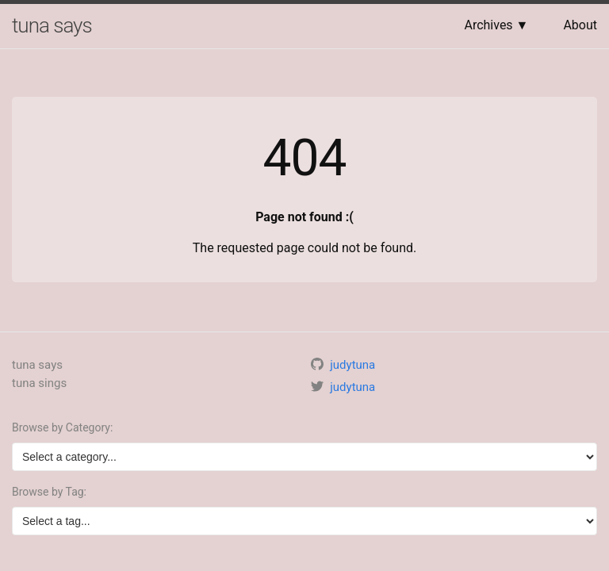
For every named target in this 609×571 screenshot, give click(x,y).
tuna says (52, 25)
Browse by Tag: (49, 491)
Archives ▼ (496, 25)
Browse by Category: (62, 427)
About (580, 25)
